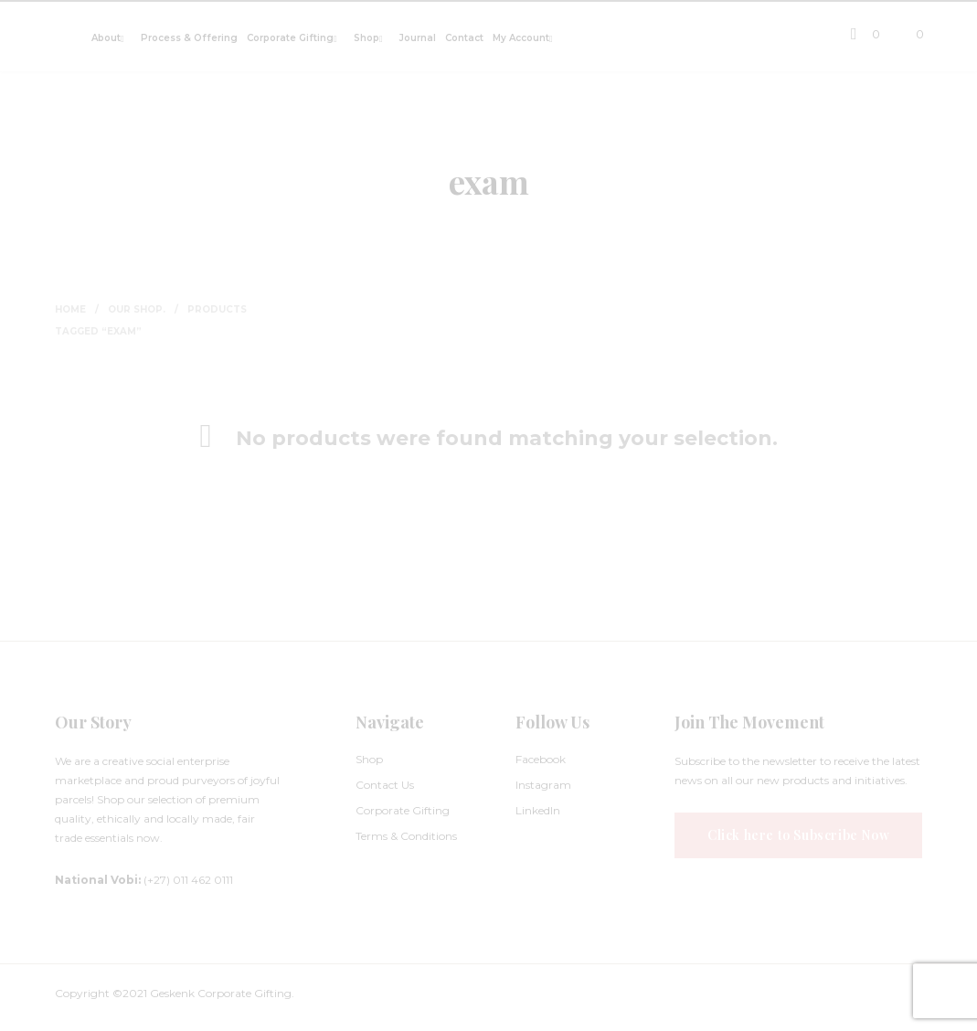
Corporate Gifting (290, 38)
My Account (521, 38)
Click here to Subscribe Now (798, 835)
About (106, 38)
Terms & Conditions (406, 836)
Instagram (543, 785)
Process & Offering (189, 38)
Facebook (540, 759)
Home (70, 309)
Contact (464, 38)
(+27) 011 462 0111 (144, 880)
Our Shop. (136, 309)
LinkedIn (537, 810)
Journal (417, 38)
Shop (366, 38)
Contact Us (385, 785)
